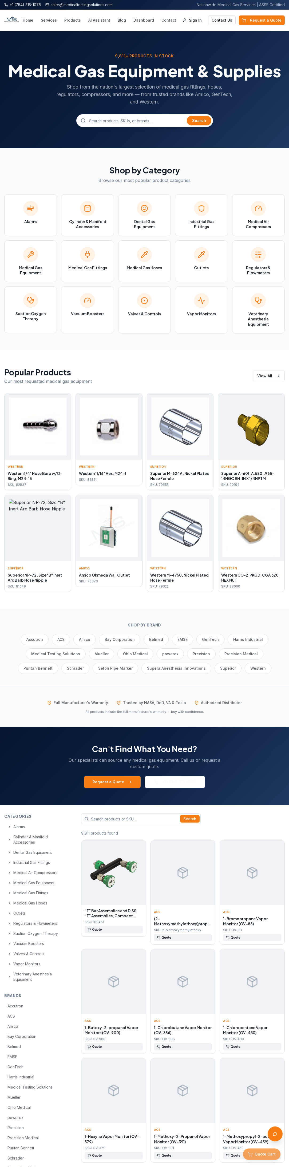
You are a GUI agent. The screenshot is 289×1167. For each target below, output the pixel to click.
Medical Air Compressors (32, 872)
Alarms (16, 826)
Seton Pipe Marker (115, 668)
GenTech (210, 639)
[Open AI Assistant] (275, 1133)
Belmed (156, 639)
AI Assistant (99, 20)
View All (268, 376)
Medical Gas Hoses (27, 903)
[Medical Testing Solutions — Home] (11, 20)
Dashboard (143, 20)
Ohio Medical (135, 654)
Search (199, 120)
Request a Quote (262, 20)
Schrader (75, 668)
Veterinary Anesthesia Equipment (29, 977)
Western (258, 668)
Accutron (34, 639)
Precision (201, 654)
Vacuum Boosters (25, 943)
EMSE (182, 639)
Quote (94, 929)
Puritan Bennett (38, 668)
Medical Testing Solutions (55, 654)
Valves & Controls (25, 953)
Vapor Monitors (23, 964)
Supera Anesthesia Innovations (176, 668)
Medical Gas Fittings (27, 893)
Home (28, 20)
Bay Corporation (120, 639)
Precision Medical (241, 654)
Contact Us (222, 20)
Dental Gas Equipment (29, 852)
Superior (228, 668)
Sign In (192, 20)
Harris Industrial (248, 639)
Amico (84, 639)
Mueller (101, 654)
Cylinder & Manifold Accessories (27, 839)
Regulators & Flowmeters (32, 923)
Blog (122, 20)
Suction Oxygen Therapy (32, 933)
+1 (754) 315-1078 (175, 782)
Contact (168, 20)
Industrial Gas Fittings (28, 862)
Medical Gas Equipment (30, 882)
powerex (170, 654)
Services (49, 20)
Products (72, 20)
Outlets (16, 913)
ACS (61, 639)
